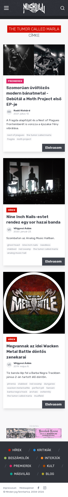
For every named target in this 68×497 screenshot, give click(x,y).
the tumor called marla (39, 135)
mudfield (39, 395)
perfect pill (38, 387)
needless (45, 244)
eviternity (45, 391)
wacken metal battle (18, 387)
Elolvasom (53, 148)
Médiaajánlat (27, 487)
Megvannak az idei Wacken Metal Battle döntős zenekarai (32, 352)
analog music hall (16, 252)
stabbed (11, 249)
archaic (33, 391)
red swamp (25, 249)
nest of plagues (15, 135)
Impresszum (9, 487)
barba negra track (17, 391)
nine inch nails (30, 244)
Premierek (15, 81)
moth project (24, 139)
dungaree (49, 383)
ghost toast (13, 244)
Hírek (11, 210)
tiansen (50, 387)
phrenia (11, 383)
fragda (11, 139)
